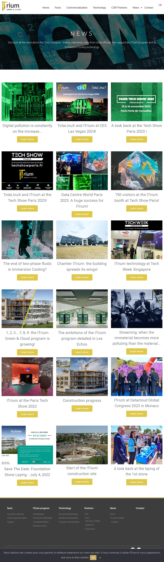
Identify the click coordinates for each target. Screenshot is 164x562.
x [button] (100, 557)
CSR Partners (119, 7)
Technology (99, 7)
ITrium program (41, 508)
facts (9, 508)
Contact (148, 7)
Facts (58, 7)
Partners (89, 508)
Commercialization (77, 7)
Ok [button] (93, 557)
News (136, 7)
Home (45, 7)
